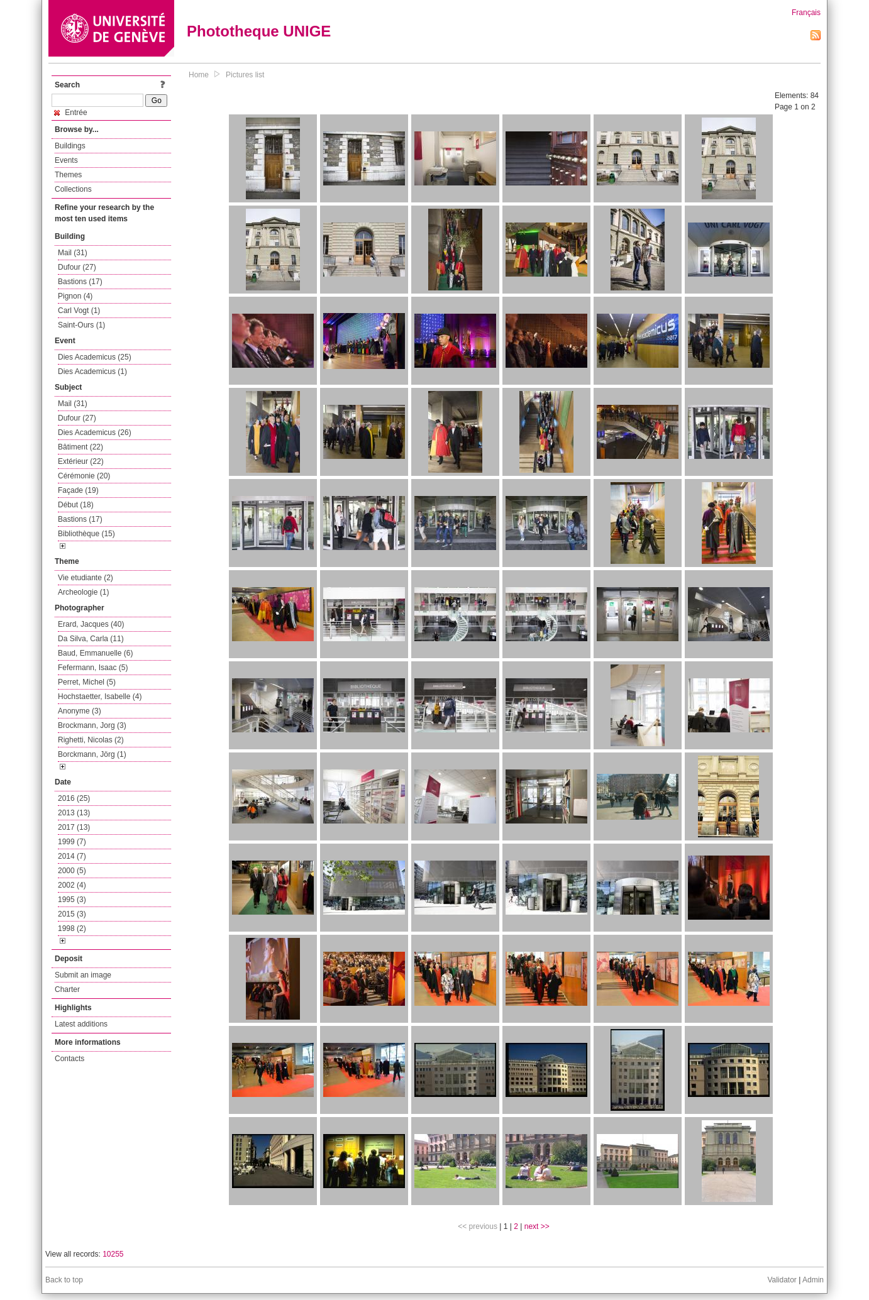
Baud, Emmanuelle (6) (95, 653)
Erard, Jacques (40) (91, 624)
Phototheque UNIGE (259, 31)
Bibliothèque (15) (86, 533)
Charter (67, 989)
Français (806, 12)
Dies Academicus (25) (94, 357)
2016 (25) (74, 798)
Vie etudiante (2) (85, 577)
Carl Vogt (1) (79, 310)
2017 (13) (74, 827)
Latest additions (81, 1024)
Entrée (70, 112)
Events (66, 160)
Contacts (69, 1058)
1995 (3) (72, 899)
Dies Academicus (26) (94, 432)
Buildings (70, 145)
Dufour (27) (77, 267)
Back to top (64, 1279)
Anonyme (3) (79, 711)
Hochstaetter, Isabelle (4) (99, 696)
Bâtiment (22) (80, 447)
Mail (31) (72, 252)
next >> (537, 1226)
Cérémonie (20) (84, 475)
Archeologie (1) (83, 592)
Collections (73, 189)
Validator (781, 1279)
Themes (68, 174)
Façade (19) (78, 490)
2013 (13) (74, 812)
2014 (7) (72, 856)
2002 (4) (72, 885)
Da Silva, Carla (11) (91, 638)
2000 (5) (72, 870)
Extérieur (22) (81, 461)
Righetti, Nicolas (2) (91, 739)
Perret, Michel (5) (87, 682)
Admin (813, 1279)
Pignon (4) (75, 296)
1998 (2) (72, 928)
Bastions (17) (80, 281)
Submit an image (83, 975)
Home (199, 74)
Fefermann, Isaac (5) (93, 667)
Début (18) (76, 504)
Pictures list (245, 74)
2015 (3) (72, 914)
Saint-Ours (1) (81, 325)
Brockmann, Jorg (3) (92, 725)
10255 (112, 1254)
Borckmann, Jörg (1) (92, 754)
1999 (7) (72, 841)
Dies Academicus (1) (92, 371)
